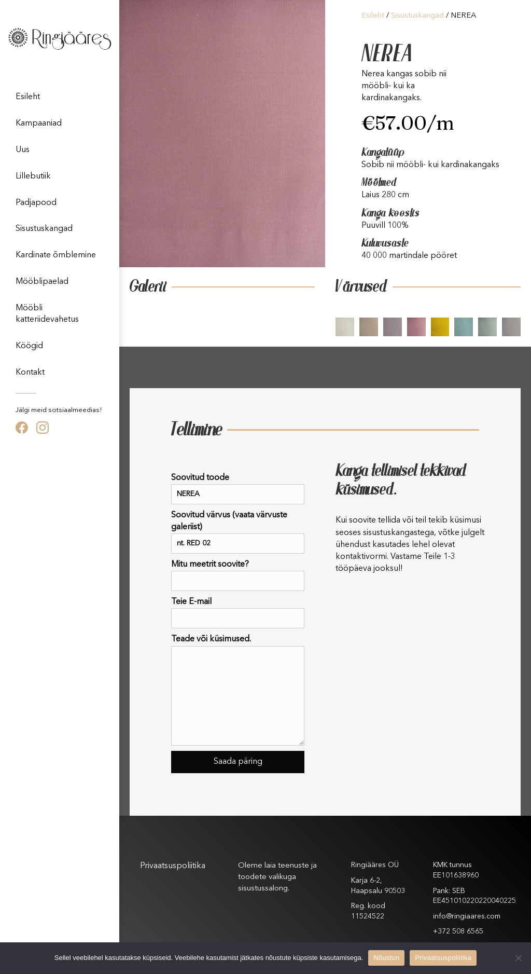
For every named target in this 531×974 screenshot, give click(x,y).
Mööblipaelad (42, 282)
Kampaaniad (39, 123)
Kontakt (30, 372)
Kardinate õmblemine (56, 255)
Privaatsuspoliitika (172, 866)
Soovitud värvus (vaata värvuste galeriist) (237, 532)
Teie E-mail (237, 613)
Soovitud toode (237, 489)
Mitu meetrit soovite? (237, 575)
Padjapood (36, 203)
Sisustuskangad (44, 229)
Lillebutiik (33, 176)
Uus (23, 150)
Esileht (28, 97)
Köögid (29, 346)
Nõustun (386, 958)
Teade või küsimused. (237, 690)
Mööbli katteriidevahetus (47, 314)
